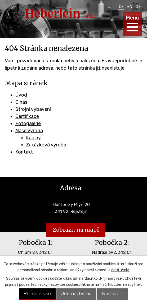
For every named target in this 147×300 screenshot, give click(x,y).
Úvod (21, 95)
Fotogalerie (28, 123)
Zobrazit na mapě (76, 230)
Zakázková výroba (46, 145)
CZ (121, 6)
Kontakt (24, 152)
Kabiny (33, 138)
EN (129, 6)
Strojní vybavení (33, 109)
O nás (21, 102)
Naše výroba (29, 131)
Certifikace (27, 116)
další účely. (120, 270)
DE (138, 6)
